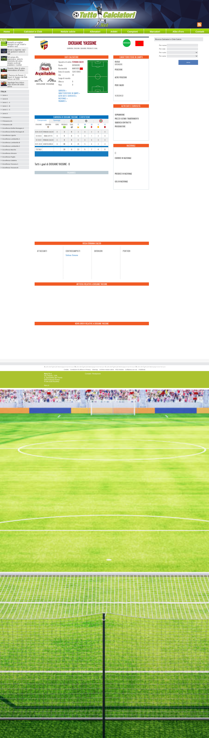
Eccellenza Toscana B (10, 167)
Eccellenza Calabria (9, 160)
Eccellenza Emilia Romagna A (13, 128)
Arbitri (114, 31)
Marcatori (155, 31)
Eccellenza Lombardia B (11, 142)
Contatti (199, 31)
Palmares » (62, 101)
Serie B (5, 99)
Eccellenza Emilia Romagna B (13, 132)
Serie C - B (6, 106)
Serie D (5, 113)
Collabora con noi (131, 369)
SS (91, 124)
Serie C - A (6, 102)
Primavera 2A (7, 121)
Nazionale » (63, 98)
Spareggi (56, 120)
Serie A (5, 95)
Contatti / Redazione (93, 374)
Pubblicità (142, 369)
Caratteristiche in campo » (69, 93)
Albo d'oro (178, 31)
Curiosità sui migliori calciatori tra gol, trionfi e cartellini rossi (16, 44)
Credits (66, 369)
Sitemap (95, 369)
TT (78, 124)
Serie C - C (6, 109)
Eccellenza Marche (9, 150)
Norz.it (46, 385)
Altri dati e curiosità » (67, 96)
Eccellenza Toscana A (10, 164)
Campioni (132, 31)
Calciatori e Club (33, 31)
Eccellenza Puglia (8, 157)
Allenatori (95, 31)
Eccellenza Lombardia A (11, 139)
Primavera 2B (7, 124)
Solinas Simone (72, 255)
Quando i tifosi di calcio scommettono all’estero (16, 69)
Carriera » (62, 90)
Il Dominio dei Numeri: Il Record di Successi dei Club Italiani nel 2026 (17, 77)
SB (85, 124)
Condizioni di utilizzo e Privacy (80, 369)
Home (7, 31)
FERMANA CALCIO (78, 62)
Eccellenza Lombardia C (11, 146)
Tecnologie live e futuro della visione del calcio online (15, 84)
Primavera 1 (6, 117)
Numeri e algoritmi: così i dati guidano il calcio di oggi (16, 52)
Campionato (42, 120)
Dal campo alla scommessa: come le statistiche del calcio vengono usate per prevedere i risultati (15, 61)
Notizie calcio (68, 31)
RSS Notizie (119, 369)
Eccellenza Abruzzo (9, 153)
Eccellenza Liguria (9, 135)
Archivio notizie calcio (106, 369)
